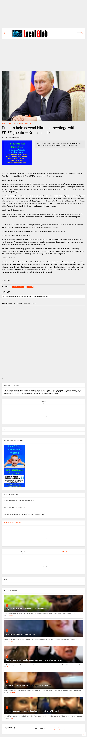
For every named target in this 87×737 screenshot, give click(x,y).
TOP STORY (12, 123)
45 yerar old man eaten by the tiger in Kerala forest (26, 609)
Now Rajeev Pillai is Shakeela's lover (21, 634)
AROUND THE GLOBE (25, 123)
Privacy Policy (57, 728)
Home (3, 123)
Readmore (10, 615)
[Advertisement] (43, 15)
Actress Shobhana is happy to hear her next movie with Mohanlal (32, 711)
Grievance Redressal (59, 730)
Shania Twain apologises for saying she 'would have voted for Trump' (34, 660)
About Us (42, 728)
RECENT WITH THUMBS (12, 523)
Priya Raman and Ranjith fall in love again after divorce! (28, 685)
